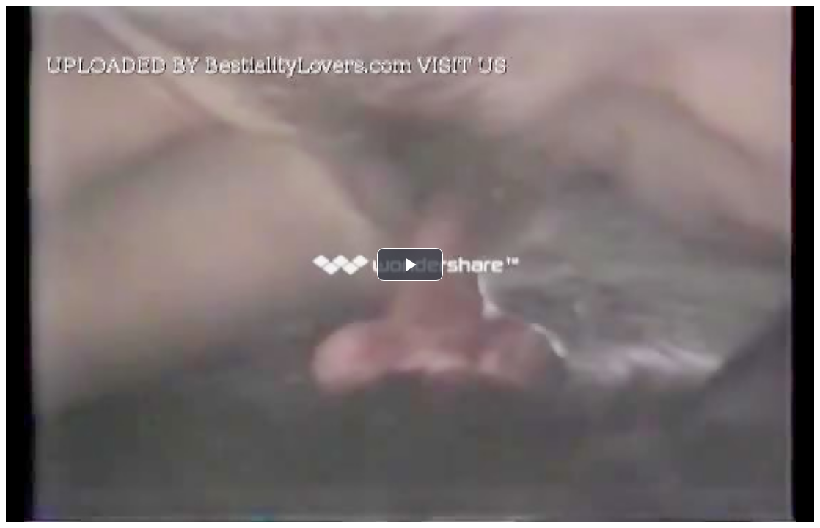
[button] (410, 264)
